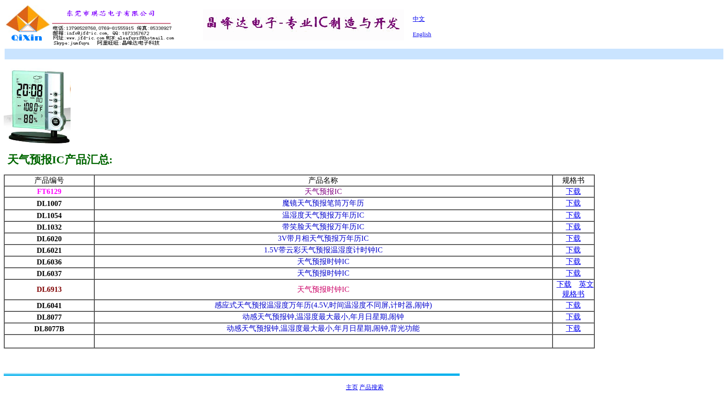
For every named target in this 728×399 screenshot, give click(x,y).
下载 (573, 191)
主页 (352, 387)
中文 (419, 18)
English (422, 34)
